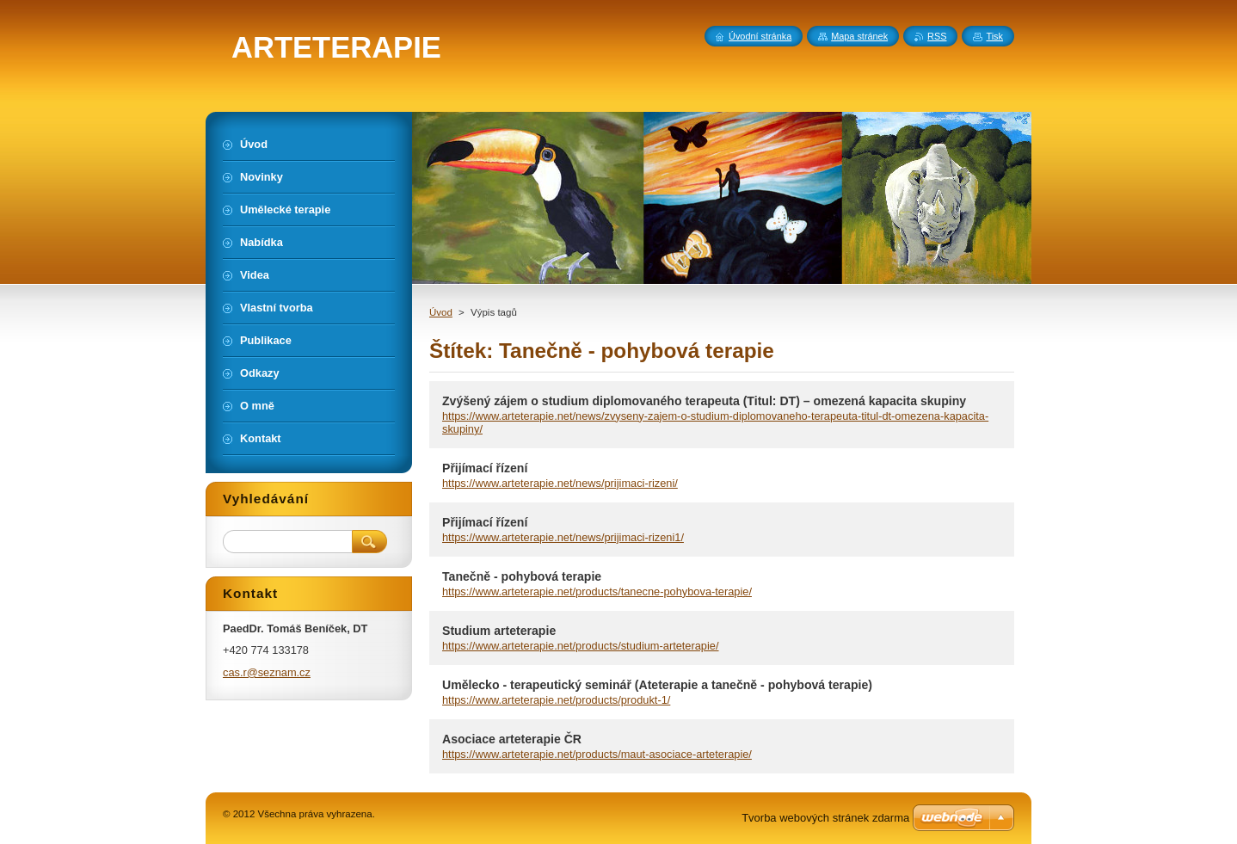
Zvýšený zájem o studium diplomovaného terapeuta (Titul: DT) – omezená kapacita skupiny (704, 401)
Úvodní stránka (760, 36)
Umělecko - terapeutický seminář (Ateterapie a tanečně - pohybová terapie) (657, 685)
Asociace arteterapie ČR (512, 739)
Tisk (994, 36)
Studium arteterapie (499, 631)
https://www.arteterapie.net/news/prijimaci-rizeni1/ (563, 537)
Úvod (440, 312)
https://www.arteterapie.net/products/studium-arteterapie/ (580, 645)
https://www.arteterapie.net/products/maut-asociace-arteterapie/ (597, 754)
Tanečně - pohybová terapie (521, 576)
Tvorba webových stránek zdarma (825, 817)
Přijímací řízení (484, 468)
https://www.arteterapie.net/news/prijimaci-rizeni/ (560, 483)
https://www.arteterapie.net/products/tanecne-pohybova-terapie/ (597, 591)
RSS (936, 36)
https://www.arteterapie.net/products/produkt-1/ (556, 699)
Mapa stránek (859, 36)
